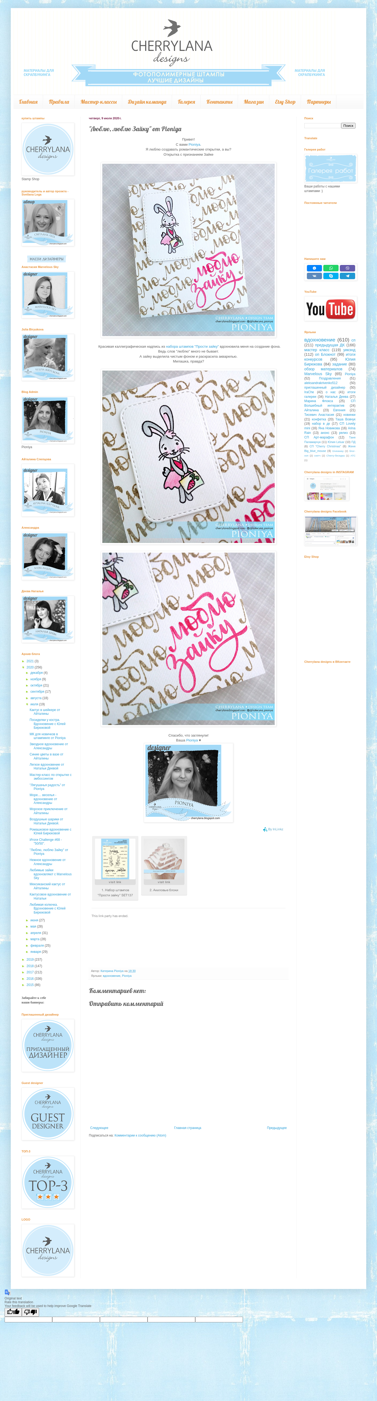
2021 (31, 661)
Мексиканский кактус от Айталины (47, 886)
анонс (325, 433)
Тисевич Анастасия (319, 415)
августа (36, 698)
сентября (37, 691)
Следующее (99, 1128)
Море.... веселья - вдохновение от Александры (43, 799)
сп (353, 340)
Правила (59, 101)
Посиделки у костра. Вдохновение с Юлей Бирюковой (47, 724)
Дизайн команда (147, 101)
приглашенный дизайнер (324, 387)
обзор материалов (323, 369)
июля (34, 704)
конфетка (319, 419)
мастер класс (317, 350)
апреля (36, 933)
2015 (31, 985)
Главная (28, 101)
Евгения (339, 410)
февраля (37, 945)
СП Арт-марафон (319, 437)
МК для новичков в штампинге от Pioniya (47, 736)
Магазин (254, 101)
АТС (353, 455)
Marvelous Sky (318, 374)
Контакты (219, 101)
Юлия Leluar (336, 442)
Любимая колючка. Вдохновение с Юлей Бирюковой (47, 908)
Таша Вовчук (345, 419)
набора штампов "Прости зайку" (192, 346)
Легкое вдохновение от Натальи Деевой (47, 766)
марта (35, 939)
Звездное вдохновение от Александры (49, 746)
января (36, 952)
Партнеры (319, 101)
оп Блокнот (325, 354)
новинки (349, 415)
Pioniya (194, 144)
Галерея (186, 101)
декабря (37, 673)
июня (34, 920)
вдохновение (111, 975)
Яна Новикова (329, 428)
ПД (353, 442)
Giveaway (338, 450)
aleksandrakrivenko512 (320, 383)
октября (36, 685)
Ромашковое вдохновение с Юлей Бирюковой (50, 831)
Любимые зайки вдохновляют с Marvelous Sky (51, 874)
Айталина (311, 410)
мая (33, 926)
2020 (31, 667)
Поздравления (330, 378)
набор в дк (321, 424)
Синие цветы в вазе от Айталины (46, 756)
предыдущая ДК (330, 345)
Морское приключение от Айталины (49, 811)
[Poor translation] (30, 1312)
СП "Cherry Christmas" (325, 446)
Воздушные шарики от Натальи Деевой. (46, 821)
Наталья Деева (336, 397)
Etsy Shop (285, 101)
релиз (343, 433)
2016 (31, 979)
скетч (317, 455)
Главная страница (187, 1128)
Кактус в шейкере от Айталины (45, 712)
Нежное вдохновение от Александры (48, 862)
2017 (31, 972)
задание (339, 364)
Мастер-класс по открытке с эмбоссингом (51, 776)
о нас (331, 392)
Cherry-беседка (335, 455)
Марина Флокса (318, 401)
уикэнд (349, 350)
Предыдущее (277, 1128)
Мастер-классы (99, 101)
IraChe (309, 392)
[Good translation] (13, 1312)
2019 (31, 959)
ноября (36, 679)
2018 (31, 966)
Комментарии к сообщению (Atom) (140, 1135)
